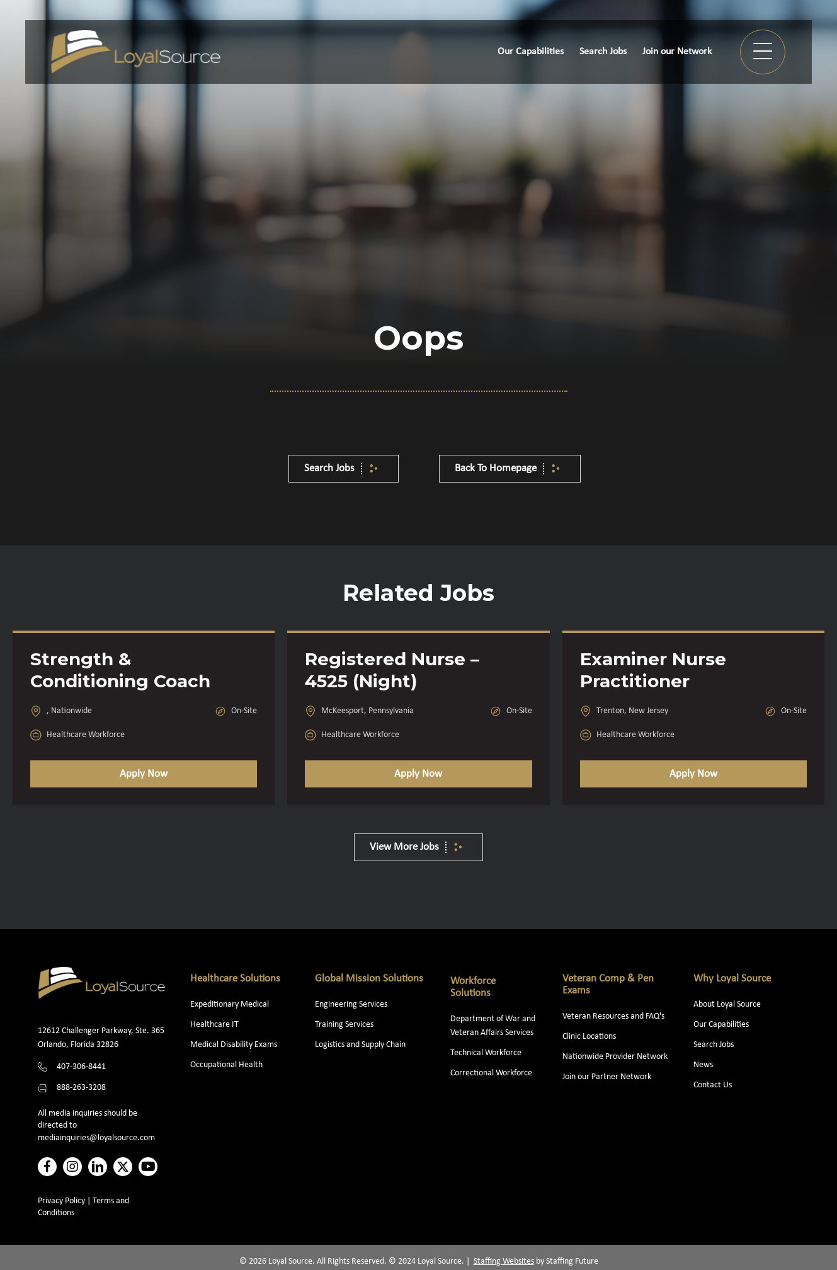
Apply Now (144, 774)
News (703, 1065)
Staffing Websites (504, 1261)
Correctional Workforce (491, 1073)
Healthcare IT (215, 1024)
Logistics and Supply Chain (360, 1045)
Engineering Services (351, 1004)
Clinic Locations (589, 1036)
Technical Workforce (485, 1053)
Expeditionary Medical (229, 1004)
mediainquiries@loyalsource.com (96, 1138)
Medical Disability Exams (234, 1045)
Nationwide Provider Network (615, 1056)
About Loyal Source (727, 1004)
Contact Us (712, 1085)
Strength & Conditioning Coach (120, 670)
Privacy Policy (61, 1201)
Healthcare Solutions (235, 978)
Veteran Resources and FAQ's (613, 1016)
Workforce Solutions (473, 987)
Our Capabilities (721, 1024)
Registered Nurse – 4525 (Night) (392, 670)
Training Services (344, 1024)
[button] (762, 52)
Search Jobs (713, 1045)
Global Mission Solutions (369, 978)
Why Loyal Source (732, 978)
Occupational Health (226, 1065)
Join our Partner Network (606, 1077)
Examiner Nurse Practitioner (653, 670)
